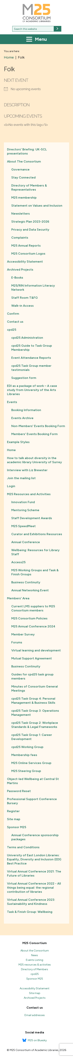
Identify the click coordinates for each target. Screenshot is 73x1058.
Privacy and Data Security (30, 229)
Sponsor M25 (16, 827)
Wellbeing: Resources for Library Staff (35, 552)
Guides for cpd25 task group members (32, 676)
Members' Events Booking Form (34, 434)
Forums (16, 642)
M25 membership (24, 197)
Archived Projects (20, 269)
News (34, 955)
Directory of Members (34, 969)
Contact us (15, 321)
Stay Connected (23, 177)
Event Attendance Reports (31, 358)
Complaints (19, 237)
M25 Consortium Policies (29, 618)
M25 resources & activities (34, 964)
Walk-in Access (22, 305)
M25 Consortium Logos (28, 253)
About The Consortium (24, 161)
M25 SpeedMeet (23, 526)
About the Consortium (34, 950)
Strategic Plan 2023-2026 (30, 221)
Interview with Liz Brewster (27, 470)
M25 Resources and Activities (29, 494)
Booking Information (26, 410)
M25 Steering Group (26, 771)
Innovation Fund (23, 502)
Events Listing (34, 960)
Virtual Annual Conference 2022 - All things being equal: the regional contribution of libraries (34, 888)
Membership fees (24, 755)
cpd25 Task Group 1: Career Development (31, 737)
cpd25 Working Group (27, 747)
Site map (13, 819)
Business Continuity (25, 582)
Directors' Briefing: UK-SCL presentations (27, 151)
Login (11, 486)
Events (12, 402)
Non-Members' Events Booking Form (38, 426)
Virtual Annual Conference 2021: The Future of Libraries (34, 873)
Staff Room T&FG (24, 297)
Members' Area (18, 598)
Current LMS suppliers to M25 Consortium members (33, 608)
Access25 (18, 562)
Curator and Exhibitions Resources (36, 534)
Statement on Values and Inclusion (36, 205)
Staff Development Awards (31, 518)
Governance (20, 169)
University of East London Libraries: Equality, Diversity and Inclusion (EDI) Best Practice (34, 859)
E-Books (17, 277)
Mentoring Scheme (25, 510)
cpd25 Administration (27, 337)
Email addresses (35, 1015)
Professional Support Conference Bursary (32, 801)
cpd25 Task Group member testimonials (31, 368)
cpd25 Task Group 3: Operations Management (35, 713)
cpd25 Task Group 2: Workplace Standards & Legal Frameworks (34, 725)
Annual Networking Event (30, 590)
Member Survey (23, 634)
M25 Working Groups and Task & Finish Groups (35, 572)
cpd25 (11, 329)
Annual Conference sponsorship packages (35, 837)
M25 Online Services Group (31, 763)
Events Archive (22, 418)
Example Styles (18, 442)
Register (13, 811)
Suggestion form (23, 378)
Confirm (13, 313)
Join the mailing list (21, 478)
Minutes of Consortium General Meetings (34, 688)
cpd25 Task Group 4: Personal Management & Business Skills (33, 700)
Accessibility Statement (25, 261)
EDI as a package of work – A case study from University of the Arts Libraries (32, 390)
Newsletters (20, 213)
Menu (36, 39)
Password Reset (19, 791)
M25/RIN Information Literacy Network (33, 287)
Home (11, 450)
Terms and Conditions (23, 847)
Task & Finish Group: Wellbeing (29, 912)
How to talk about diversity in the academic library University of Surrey (34, 460)
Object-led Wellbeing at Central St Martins (33, 781)
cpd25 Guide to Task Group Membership (31, 348)
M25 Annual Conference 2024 (33, 626)
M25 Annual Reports (26, 245)
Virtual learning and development (36, 650)
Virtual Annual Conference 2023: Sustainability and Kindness (31, 902)
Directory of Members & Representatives (29, 187)
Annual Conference (25, 542)
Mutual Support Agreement (31, 658)
